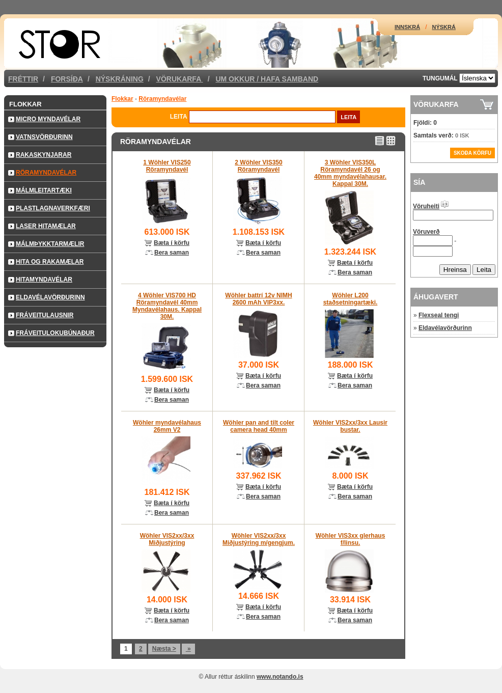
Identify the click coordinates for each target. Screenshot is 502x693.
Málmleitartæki (44, 190)
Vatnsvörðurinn (44, 137)
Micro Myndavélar (48, 119)
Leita (178, 116)
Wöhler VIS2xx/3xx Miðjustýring (167, 539)
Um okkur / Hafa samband (266, 79)
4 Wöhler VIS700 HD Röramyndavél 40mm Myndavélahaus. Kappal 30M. (167, 306)
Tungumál (440, 78)
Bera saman (171, 252)
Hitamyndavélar (44, 279)
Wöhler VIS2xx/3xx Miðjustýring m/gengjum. (258, 539)
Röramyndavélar (46, 172)
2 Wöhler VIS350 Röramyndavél (258, 166)
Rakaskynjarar (43, 154)
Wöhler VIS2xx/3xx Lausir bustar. (350, 426)
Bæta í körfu (171, 242)
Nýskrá (444, 27)
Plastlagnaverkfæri (53, 208)
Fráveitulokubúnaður (55, 333)
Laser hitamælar (46, 226)
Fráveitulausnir (44, 315)
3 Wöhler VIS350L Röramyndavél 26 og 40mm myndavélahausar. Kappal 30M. (350, 173)
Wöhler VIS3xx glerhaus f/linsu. (350, 539)
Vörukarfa (179, 79)
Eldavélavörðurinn (50, 297)
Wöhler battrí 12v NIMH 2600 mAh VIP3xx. (258, 299)
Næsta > (164, 648)
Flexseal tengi (439, 315)
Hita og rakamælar (49, 261)
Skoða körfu (472, 153)
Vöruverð (426, 231)
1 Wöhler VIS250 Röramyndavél (166, 166)
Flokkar (25, 104)
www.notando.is (280, 676)
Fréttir (23, 79)
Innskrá (407, 27)
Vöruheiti (426, 206)
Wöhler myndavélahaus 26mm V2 (167, 426)
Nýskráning (120, 79)
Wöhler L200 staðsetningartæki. (350, 299)
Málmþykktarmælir (50, 243)
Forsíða (67, 79)
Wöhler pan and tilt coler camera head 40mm (258, 426)
